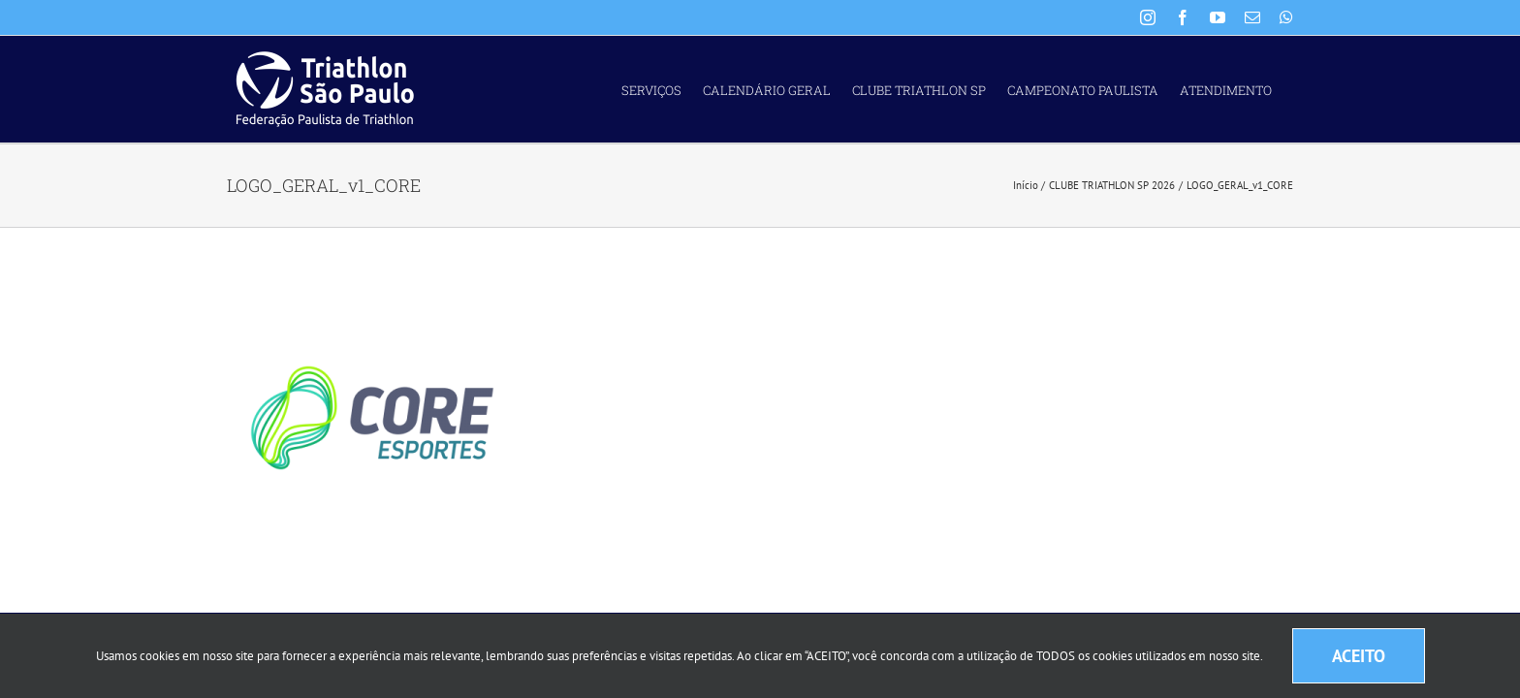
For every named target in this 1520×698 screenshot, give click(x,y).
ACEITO (1358, 656)
